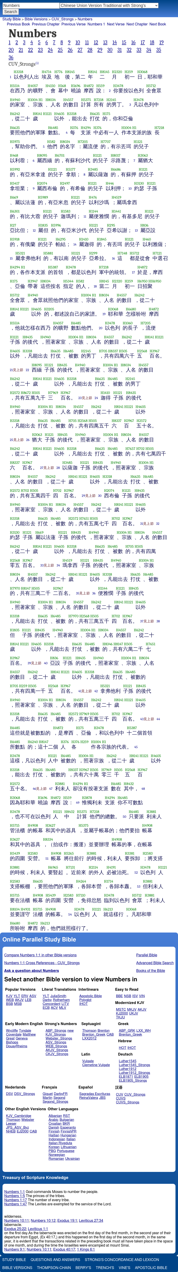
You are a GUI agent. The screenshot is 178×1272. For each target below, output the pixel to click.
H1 (41, 100)
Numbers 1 (96, 24)
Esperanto (68, 1127)
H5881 (48, 253)
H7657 (130, 448)
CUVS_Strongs (127, 1102)
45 (136, 747)
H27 (13, 225)
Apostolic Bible (151, 1268)
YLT (17, 996)
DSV (9, 1094)
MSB (18, 1004)
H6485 (53, 128)
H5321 (20, 253)
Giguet (48, 1094)
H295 (111, 225)
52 (136, 872)
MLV (62, 1007)
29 (99, 50)
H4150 (50, 86)
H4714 (46, 72)
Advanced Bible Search (155, 963)
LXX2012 (89, 1038)
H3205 (49, 309)
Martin (47, 1098)
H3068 (142, 72)
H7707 (106, 142)
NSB (127, 996)
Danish (54, 1127)
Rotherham (61, 1000)
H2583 (33, 853)
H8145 (70, 72)
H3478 (118, 86)
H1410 (83, 239)
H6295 (61, 239)
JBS (102, 1098)
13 (105, 42)
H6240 (33, 742)
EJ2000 (22, 1131)
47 (51, 789)
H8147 (26, 588)
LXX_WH (143, 1030)
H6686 (116, 169)
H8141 (92, 72)
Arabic (54, 1120)
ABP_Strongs (55, 1030)
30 (110, 50)
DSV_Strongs (24, 1094)
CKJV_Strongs (56, 1054)
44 (158, 719)
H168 (62, 86)
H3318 (18, 72)
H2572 (15, 393)
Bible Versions (36, 19)
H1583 (65, 211)
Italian (71, 1139)
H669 (14, 197)
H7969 (53, 393)
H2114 (93, 867)
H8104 (15, 909)
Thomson (89, 1030)
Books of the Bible (150, 971)
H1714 (108, 881)
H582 (51, 142)
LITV (65, 1004)
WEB (10, 1000)
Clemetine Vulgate (96, 1065)
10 (78, 42)
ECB (46, 1007)
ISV (135, 996)
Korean (54, 1147)
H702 (140, 448)
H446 (110, 183)
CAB (110, 1034)
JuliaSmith (58, 996)
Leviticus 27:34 (91, 1221)
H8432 (129, 784)
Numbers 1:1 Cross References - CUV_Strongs (42, 963)
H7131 (70, 867)
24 (50, 50)
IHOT (83, 1004)
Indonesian (57, 1139)
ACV (54, 1007)
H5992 (15, 169)
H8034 (50, 100)
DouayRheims (16, 1046)
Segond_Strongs (55, 1101)
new (71, 1030)
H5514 (15, 86)
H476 (93, 197)
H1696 (76, 86)
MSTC (121, 1009)
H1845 (101, 239)
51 (46, 858)
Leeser (11, 1123)
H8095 (42, 155)
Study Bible (12, 19)
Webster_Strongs (58, 1038)
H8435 (28, 337)
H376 (74, 128)
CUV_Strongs (62, 19)
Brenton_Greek (93, 1034)
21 (21, 50)
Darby (47, 1000)
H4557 (68, 100)
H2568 (142, 351)
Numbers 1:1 (14, 1192)
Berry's (83, 1268)
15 (124, 42)
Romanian (56, 1158)
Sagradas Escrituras (94, 1094)
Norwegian (57, 1155)
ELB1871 (126, 1076)
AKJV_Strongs (56, 1050)
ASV (32, 996)
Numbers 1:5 (14, 1196)
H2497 (65, 183)
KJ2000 (122, 1013)
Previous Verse (73, 24)
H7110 (80, 895)
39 (29, 663)
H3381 (129, 853)
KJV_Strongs (55, 1034)
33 (139, 50)
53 (138, 886)
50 (124, 817)
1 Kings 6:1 (86, 1249)
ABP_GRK (127, 1030)
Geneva (22, 1038)
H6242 (15, 114)
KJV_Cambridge (18, 1116)
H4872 (89, 86)
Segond (59, 1098)
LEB (28, 1000)
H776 (58, 72)
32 (129, 50)
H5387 (53, 267)
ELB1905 (141, 1076)
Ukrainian (72, 1158)
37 (142, 621)
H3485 (93, 169)
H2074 (42, 183)
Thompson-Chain (54, 1268)
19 (161, 42)
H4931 (25, 909)
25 (60, 50)
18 (152, 42)
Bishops (12, 1042)
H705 (103, 351)
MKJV (131, 1009)
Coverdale (14, 1034)
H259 (128, 72)
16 (133, 42)
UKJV (133, 1013)
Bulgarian (66, 1120)
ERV (24, 996)
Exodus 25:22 (15, 1229)
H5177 (71, 169)
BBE (119, 996)
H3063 (143, 155)
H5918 (15, 239)
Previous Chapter (46, 24)
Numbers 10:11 (16, 1221)
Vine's (124, 1268)
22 (30, 50)
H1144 (93, 211)
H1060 (128, 323)
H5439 (15, 853)
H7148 (122, 253)
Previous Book (18, 24)
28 (90, 50)
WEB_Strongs (56, 1046)
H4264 (81, 881)
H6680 (131, 309)
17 (143, 42)
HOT (122, 1048)
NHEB (11, 1131)
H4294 (86, 128)
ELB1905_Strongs (133, 1080)
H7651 (84, 518)
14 (115, 42)
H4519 (116, 197)
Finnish (54, 1131)
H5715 (15, 825)
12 (96, 42)
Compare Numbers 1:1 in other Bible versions (40, 955)
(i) (37, 63)
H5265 (69, 853)
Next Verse (116, 24)
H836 (144, 225)
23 (40, 50)
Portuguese (65, 1151)
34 (148, 50)
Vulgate (88, 1061)
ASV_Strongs (55, 1042)
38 (158, 621)
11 (87, 42)
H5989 (43, 197)
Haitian (54, 1135)
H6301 (15, 211)
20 (11, 50)
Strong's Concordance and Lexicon (122, 1260)
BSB (9, 1004)
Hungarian (68, 1135)
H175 (106, 114)
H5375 (86, 100)
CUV (119, 1094)
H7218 (98, 100)
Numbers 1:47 (15, 1204)
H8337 (113, 351)
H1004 (32, 100)
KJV (9, 996)
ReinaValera (88, 1098)
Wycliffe (12, 1030)
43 (142, 719)
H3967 (154, 351)
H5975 (15, 142)
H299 (93, 253)
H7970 (15, 588)
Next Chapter (137, 24)
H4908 (33, 825)
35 (158, 50)
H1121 (47, 114)
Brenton (104, 1030)
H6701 (59, 155)
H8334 (48, 839)
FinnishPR (68, 1131)
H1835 (43, 225)
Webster (27, 1120)
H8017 (116, 155)
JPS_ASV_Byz (17, 1127)
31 (119, 50)
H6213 (108, 909)
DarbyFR (61, 1094)
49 (77, 803)
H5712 (151, 86)
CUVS (121, 1098)
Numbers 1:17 (15, 1200)
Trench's (105, 1268)
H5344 (68, 281)
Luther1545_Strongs (134, 1065)
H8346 (107, 644)
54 (70, 914)
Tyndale (25, 1030)
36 (11, 57)
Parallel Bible (146, 955)
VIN (142, 996)
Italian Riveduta (60, 1143)
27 (80, 50)
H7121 (157, 253)
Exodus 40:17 (64, 1249)
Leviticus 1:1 (38, 1229)
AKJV (19, 1000)
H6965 (53, 867)
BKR (66, 1123)
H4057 (33, 86)
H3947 (33, 281)
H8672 (26, 393)
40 (45, 663)
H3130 (139, 183)
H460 (147, 239)
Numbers (85, 19)
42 (96, 691)
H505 (123, 351)
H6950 (142, 281)
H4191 (111, 867)
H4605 (59, 114)
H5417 (15, 183)
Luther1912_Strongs (134, 1073)
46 (34, 789)
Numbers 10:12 (43, 1221)
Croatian (55, 1123)
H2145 (111, 100)
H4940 (15, 100)
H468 (14, 155)
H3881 (60, 784)
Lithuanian (68, 1147)
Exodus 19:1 (67, 1221)
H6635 (95, 114)
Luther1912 (127, 1069)
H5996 (56, 225)
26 (70, 50)
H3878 (87, 798)
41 (79, 691)
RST (66, 1116)
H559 (100, 86)
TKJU (120, 1017)
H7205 (83, 142)
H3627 (50, 825)
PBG (52, 1151)
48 (143, 789)
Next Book (158, 24)
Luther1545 (127, 1061)
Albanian (55, 1116)
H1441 (116, 211)
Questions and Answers (55, 1260)
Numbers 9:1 (14, 1249)
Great (10, 1038)
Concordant (51, 1004)
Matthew (29, 1034)
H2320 (117, 72)
